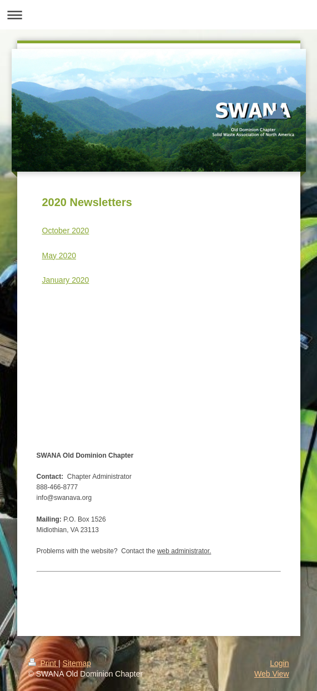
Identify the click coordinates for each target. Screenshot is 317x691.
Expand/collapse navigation (158, 15)
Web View (271, 673)
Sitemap (77, 663)
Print (43, 663)
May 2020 (59, 255)
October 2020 (65, 230)
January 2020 (65, 280)
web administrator (183, 551)
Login (279, 663)
